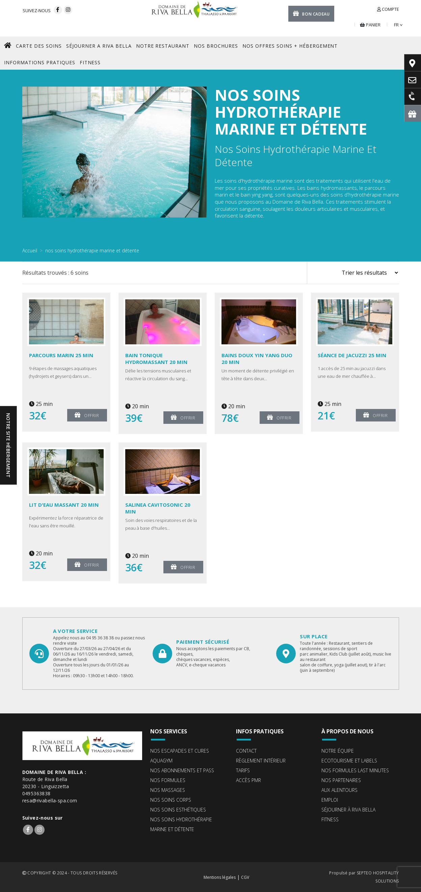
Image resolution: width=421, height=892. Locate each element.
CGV (245, 877)
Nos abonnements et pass (182, 770)
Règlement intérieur (261, 760)
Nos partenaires (341, 780)
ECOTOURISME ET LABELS (349, 760)
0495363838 (36, 793)
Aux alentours (339, 790)
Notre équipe (337, 751)
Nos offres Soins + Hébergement (290, 46)
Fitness (330, 819)
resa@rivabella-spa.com (49, 800)
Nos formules (167, 780)
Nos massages (167, 790)
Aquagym (161, 760)
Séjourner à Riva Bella (348, 809)
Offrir (87, 414)
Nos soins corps (170, 800)
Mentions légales (220, 877)
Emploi (329, 800)
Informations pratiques (39, 62)
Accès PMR (248, 780)
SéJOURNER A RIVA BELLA (99, 46)
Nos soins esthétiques (178, 809)
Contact (246, 751)
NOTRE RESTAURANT (163, 46)
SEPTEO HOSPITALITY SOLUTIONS (378, 877)
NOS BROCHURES (216, 46)
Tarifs (243, 770)
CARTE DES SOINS (39, 46)
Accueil (29, 250)
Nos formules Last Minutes (355, 770)
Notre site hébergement (8, 445)
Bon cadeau (311, 13)
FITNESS (90, 62)
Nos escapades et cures (179, 751)
